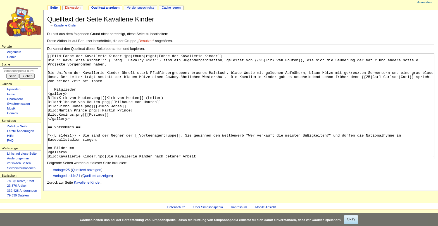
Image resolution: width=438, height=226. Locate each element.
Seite (54, 7)
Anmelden (424, 2)
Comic (11, 57)
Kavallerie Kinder (65, 25)
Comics (12, 113)
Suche (6, 64)
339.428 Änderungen (22, 190)
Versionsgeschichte (140, 7)
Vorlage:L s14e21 (66, 197)
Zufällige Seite (17, 126)
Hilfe (10, 135)
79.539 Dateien (18, 195)
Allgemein (14, 52)
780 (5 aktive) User (20, 181)
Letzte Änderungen (20, 131)
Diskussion (72, 7)
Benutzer (146, 41)
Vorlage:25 (61, 191)
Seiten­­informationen (21, 168)
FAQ (10, 140)
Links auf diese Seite (22, 153)
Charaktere (15, 99)
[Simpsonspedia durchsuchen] (20, 70)
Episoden (13, 89)
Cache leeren (171, 7)
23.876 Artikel (16, 185)
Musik (11, 108)
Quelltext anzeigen (86, 191)
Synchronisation (18, 103)
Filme (11, 94)
